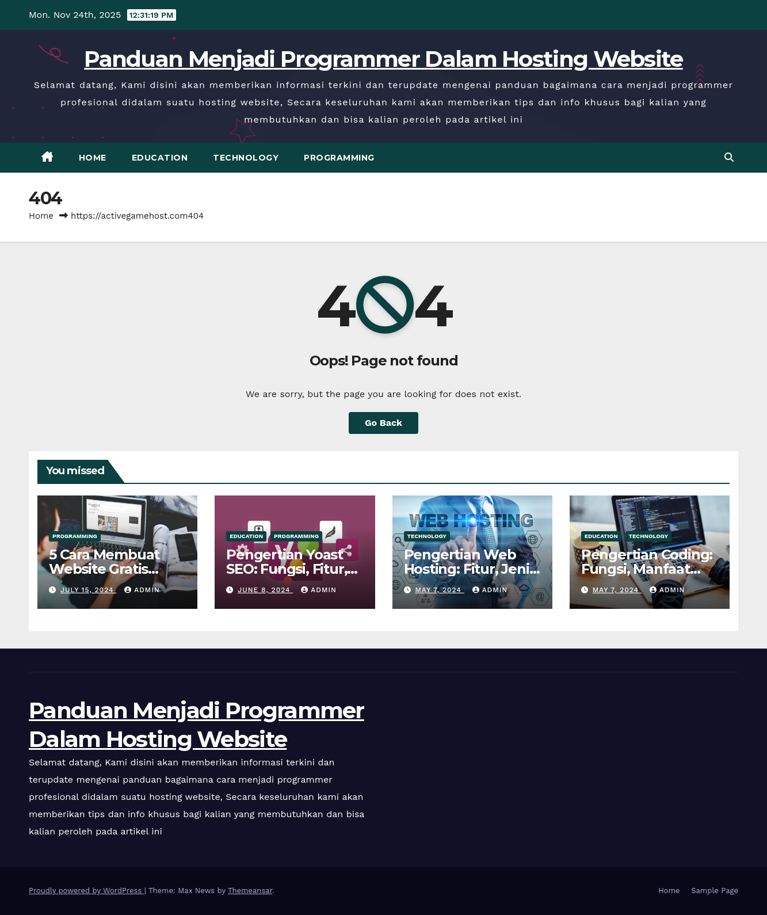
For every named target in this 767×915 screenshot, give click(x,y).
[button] (729, 157)
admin (142, 590)
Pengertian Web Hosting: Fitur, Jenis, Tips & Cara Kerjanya (472, 569)
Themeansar (250, 890)
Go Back (383, 422)
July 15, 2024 (88, 590)
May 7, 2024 (439, 590)
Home (92, 157)
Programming (339, 157)
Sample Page (714, 890)
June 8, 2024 (265, 590)
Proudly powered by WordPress (86, 890)
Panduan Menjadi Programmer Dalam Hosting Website (383, 59)
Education (160, 157)
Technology (245, 157)
